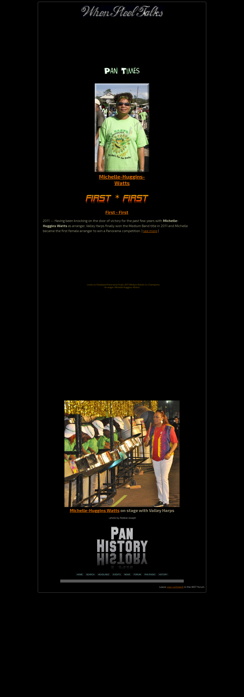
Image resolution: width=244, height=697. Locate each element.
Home (80, 574)
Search (90, 574)
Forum (137, 574)
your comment (175, 586)
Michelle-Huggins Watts (95, 510)
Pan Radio (150, 574)
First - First (116, 212)
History (163, 574)
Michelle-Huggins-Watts (122, 179)
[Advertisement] (122, 41)
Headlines (103, 574)
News (127, 574)
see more (150, 231)
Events (117, 574)
